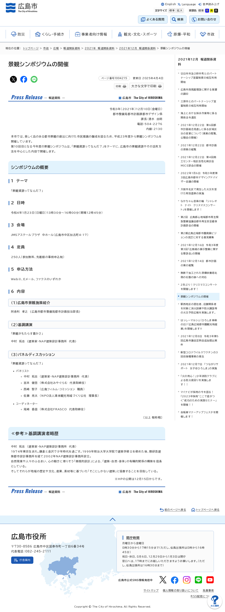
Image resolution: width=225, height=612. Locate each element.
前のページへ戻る (174, 509)
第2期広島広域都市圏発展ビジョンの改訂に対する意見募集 (199, 235)
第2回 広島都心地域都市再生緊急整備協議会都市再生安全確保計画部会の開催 (200, 221)
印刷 (118, 86)
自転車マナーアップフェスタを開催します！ (199, 414)
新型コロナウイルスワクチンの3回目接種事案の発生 (199, 354)
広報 (56, 48)
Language (189, 4)
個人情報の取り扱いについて (181, 590)
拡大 (179, 10)
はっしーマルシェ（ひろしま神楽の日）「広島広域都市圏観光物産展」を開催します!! (199, 324)
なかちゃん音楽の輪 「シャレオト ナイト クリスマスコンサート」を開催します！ (199, 205)
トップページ (31, 48)
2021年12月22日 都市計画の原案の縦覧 (199, 147)
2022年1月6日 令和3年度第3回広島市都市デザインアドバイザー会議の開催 (199, 177)
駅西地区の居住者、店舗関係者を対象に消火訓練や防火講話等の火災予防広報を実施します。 (199, 308)
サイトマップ (151, 590)
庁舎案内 (25, 560)
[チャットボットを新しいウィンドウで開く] (214, 608)
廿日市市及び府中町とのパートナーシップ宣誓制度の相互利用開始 (199, 77)
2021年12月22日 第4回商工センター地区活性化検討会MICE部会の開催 (198, 161)
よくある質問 (155, 19)
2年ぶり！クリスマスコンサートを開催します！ (199, 286)
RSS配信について (202, 596)
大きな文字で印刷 (143, 86)
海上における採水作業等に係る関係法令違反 (199, 115)
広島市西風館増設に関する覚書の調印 (199, 91)
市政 (46, 48)
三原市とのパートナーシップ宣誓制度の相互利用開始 (198, 103)
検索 (180, 19)
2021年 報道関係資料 (100, 48)
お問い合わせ (207, 19)
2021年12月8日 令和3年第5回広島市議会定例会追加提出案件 (199, 340)
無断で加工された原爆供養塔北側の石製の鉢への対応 (199, 275)
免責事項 (208, 590)
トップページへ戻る (207, 509)
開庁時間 (133, 537)
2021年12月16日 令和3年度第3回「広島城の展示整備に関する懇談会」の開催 (199, 249)
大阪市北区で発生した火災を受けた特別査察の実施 (199, 191)
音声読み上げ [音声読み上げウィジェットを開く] (211, 4)
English (170, 4)
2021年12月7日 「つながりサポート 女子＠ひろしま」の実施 (199, 366)
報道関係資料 (72, 48)
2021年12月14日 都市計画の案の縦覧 (198, 263)
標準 (172, 10)
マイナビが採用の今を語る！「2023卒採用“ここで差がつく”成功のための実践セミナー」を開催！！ (199, 398)
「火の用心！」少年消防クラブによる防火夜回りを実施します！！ (199, 380)
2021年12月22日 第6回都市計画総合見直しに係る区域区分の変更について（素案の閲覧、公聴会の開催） (199, 131)
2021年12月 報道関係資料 (137, 48)
